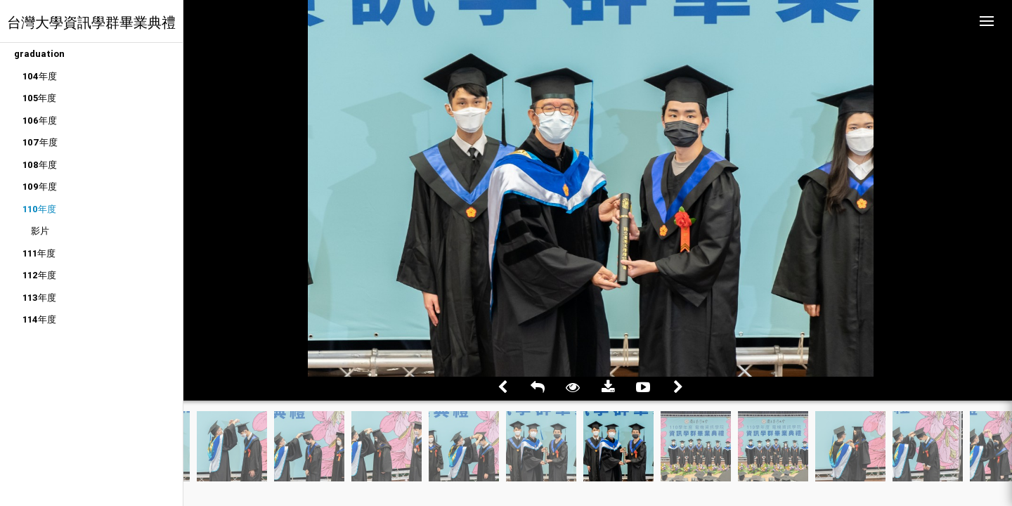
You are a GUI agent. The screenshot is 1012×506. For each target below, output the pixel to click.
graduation (39, 54)
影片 (40, 231)
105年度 (39, 98)
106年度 (39, 120)
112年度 (39, 275)
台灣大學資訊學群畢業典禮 (91, 22)
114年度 (39, 319)
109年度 (39, 187)
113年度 (39, 298)
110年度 (39, 209)
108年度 (39, 165)
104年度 (39, 76)
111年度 (39, 253)
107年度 (40, 142)
